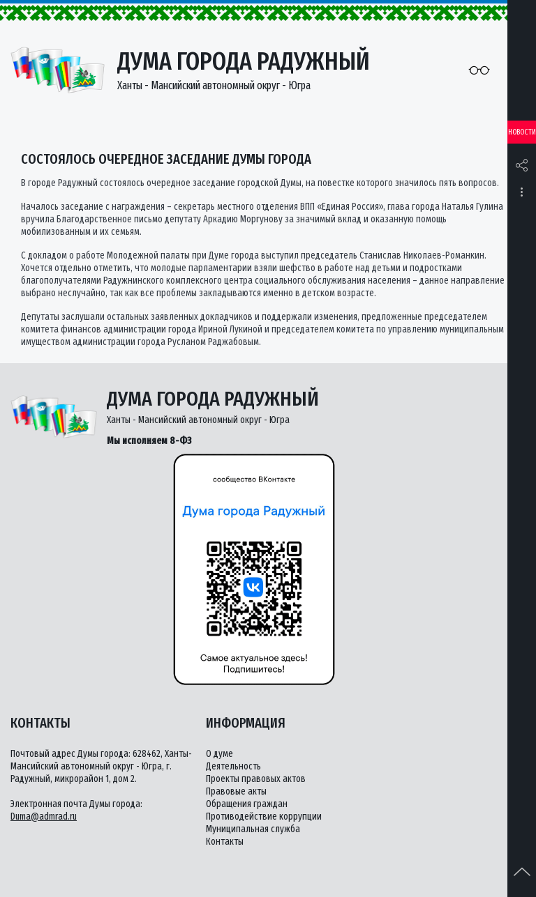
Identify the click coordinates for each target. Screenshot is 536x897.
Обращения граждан (247, 804)
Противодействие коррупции (264, 816)
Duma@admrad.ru (43, 816)
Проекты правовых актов (256, 779)
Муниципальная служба (253, 829)
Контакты (225, 842)
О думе (219, 754)
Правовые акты (236, 791)
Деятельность (233, 766)
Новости (522, 132)
